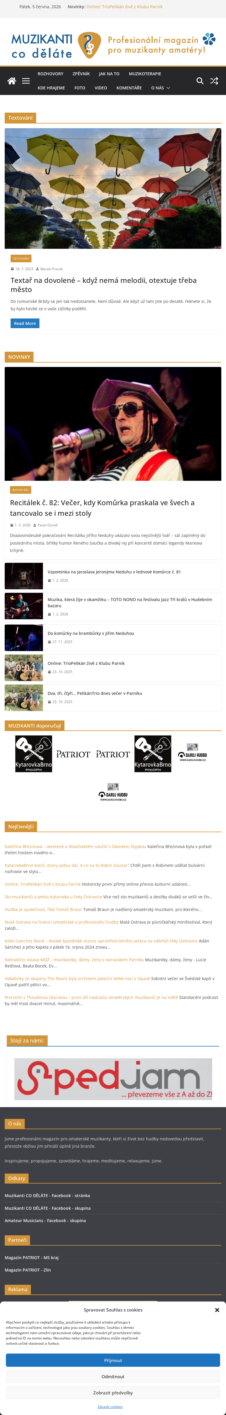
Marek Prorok (51, 268)
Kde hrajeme (51, 88)
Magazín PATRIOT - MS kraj (32, 1257)
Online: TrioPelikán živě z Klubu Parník (124, 6)
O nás (157, 88)
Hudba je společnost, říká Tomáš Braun (43, 909)
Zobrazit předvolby (113, 1393)
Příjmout (113, 1360)
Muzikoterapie (145, 73)
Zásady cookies (110, 1406)
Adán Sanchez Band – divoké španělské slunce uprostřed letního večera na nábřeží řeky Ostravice (101, 941)
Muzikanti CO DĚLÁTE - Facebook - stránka (47, 1195)
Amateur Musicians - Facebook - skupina (45, 1220)
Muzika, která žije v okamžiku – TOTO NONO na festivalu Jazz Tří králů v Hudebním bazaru (130, 602)
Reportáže (20, 490)
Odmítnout (113, 1376)
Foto (79, 88)
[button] (217, 1310)
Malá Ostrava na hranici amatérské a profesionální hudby (62, 922)
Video (101, 88)
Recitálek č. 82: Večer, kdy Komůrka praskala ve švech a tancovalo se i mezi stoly (102, 508)
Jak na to (109, 73)
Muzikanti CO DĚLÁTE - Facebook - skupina (48, 1208)
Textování (21, 258)
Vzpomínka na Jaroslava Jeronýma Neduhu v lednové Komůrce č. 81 (114, 572)
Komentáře (129, 88)
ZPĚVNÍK (81, 73)
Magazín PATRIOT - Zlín (28, 1270)
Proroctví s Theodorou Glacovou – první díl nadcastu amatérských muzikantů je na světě (91, 997)
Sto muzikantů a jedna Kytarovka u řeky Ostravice (53, 897)
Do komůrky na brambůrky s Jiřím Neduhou (91, 633)
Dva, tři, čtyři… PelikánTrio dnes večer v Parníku (95, 693)
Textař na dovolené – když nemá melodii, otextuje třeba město (104, 284)
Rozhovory (50, 73)
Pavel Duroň (48, 525)
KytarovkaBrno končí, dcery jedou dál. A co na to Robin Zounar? (67, 865)
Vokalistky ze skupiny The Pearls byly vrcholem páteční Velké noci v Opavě (77, 978)
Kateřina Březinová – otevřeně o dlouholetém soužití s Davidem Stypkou (75, 846)
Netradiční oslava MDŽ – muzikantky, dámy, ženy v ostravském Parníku (74, 959)
